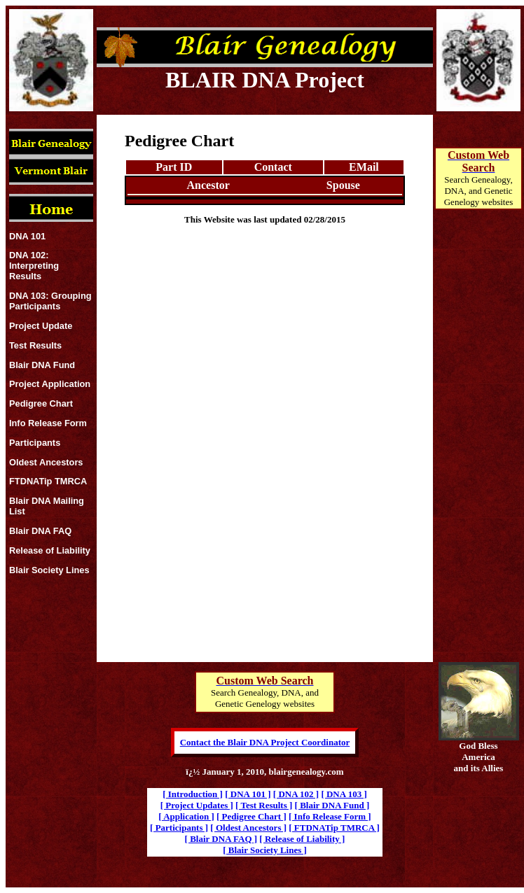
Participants (34, 442)
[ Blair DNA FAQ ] (221, 839)
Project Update (40, 326)
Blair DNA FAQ (40, 531)
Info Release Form (48, 423)
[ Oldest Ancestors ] (248, 827)
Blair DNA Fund (42, 365)
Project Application (49, 384)
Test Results (35, 345)
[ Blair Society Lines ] (265, 850)
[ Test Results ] (263, 805)
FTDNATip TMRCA (48, 481)
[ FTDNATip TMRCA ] (334, 827)
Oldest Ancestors (46, 462)
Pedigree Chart (41, 403)
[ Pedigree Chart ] (251, 816)
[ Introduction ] (193, 794)
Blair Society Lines (49, 570)
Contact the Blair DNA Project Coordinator (265, 742)
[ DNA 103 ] (343, 794)
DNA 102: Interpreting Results (34, 265)
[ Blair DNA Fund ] (332, 805)
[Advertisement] (478, 452)
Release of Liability (49, 550)
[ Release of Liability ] (302, 839)
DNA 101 (27, 236)
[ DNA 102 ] (296, 794)
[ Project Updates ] (196, 805)
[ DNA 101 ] (247, 794)
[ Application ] (186, 816)
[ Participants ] (179, 827)
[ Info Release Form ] (330, 816)
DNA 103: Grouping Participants (50, 300)
